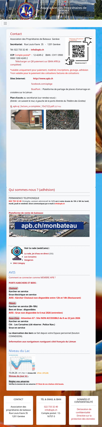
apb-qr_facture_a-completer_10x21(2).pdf (35, 106)
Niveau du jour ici (18, 376)
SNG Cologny (19, 263)
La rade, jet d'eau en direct (36, 253)
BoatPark (36, 89)
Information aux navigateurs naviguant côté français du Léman (42, 341)
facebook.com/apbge (41, 83)
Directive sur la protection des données (83, 417)
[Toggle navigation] (5, 23)
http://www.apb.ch (43, 78)
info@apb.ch (37, 49)
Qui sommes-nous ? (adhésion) (32, 189)
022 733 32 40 (51, 406)
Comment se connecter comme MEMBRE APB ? (32, 277)
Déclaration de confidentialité (83, 411)
